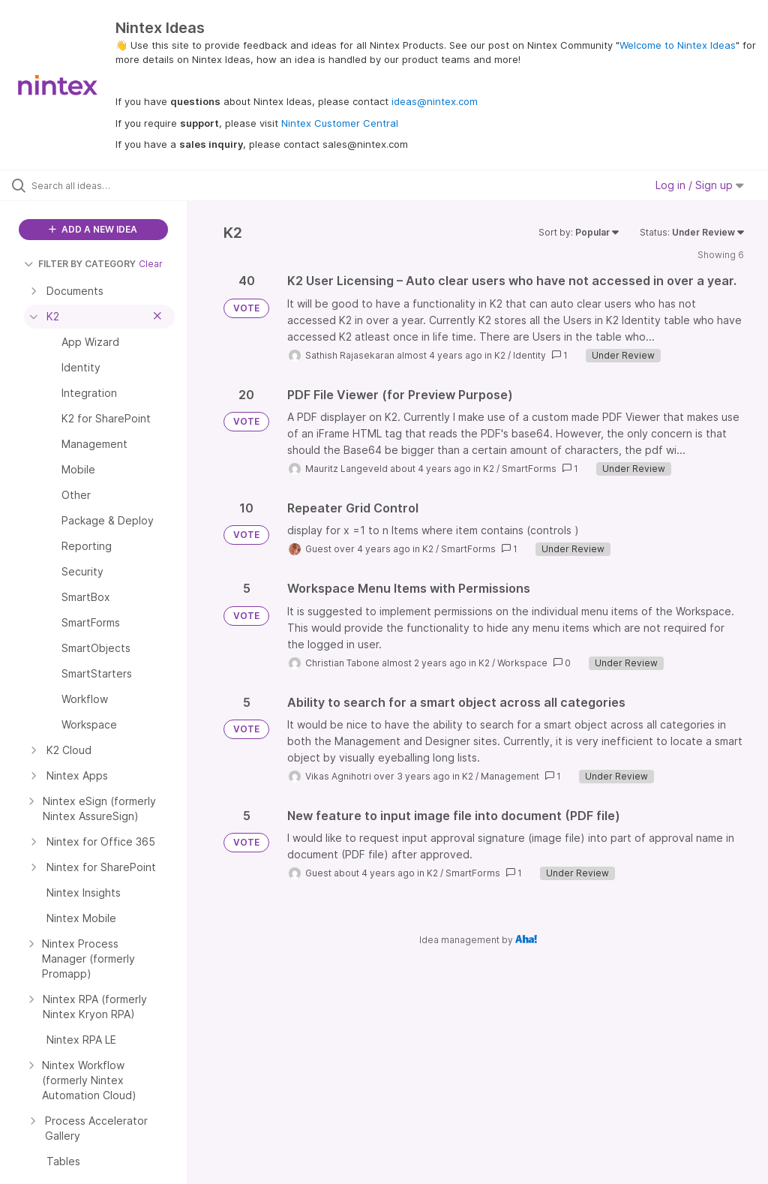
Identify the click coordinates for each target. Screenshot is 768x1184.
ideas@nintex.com (435, 101)
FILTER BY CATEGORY (80, 263)
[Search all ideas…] (101, 185)
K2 (500, 355)
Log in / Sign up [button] (700, 185)
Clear (151, 263)
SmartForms (529, 468)
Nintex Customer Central (339, 123)
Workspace (522, 663)
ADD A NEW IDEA (93, 229)
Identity (529, 355)
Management (510, 776)
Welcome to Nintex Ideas (678, 45)
